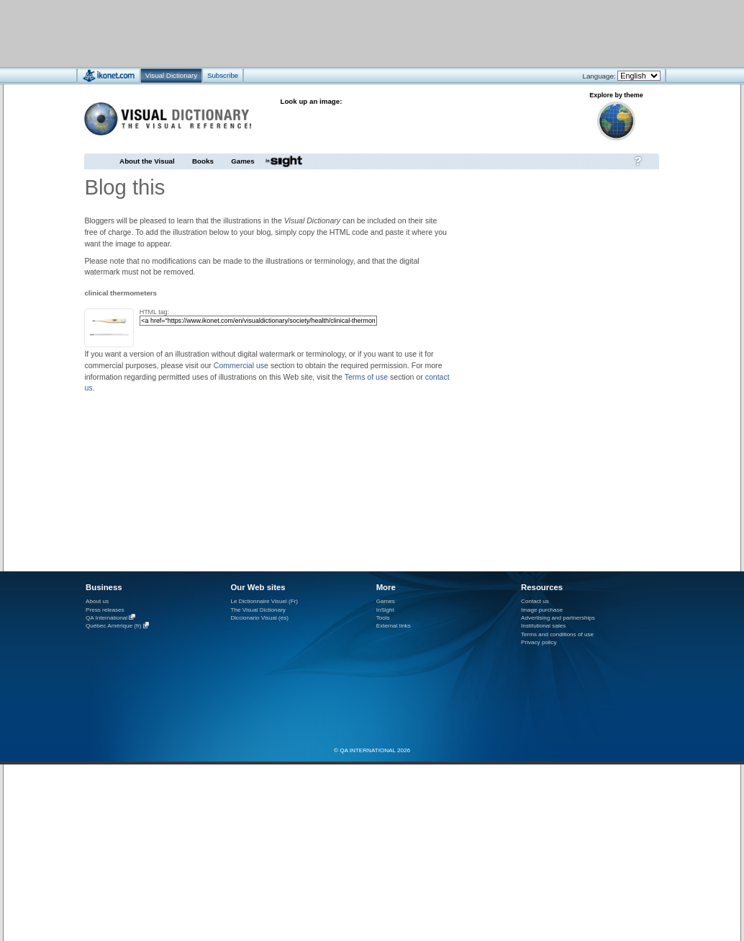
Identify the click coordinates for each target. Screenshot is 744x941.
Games (242, 161)
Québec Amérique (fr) (114, 626)
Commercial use (241, 365)
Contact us (535, 601)
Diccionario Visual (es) (259, 618)
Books (203, 161)
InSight (385, 610)
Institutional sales (543, 626)
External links (393, 626)
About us (97, 601)
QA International (106, 618)
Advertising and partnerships (558, 618)
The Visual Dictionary (257, 610)
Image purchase (542, 610)
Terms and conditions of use (557, 634)
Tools (383, 618)
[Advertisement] (329, 32)
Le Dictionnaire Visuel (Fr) (264, 601)
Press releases (105, 610)
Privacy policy (539, 642)
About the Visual (147, 161)
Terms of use (366, 377)
